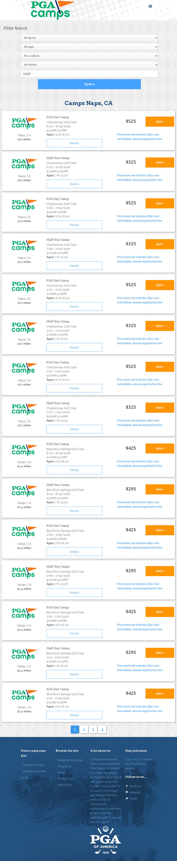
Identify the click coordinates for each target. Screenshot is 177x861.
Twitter (134, 798)
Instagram (135, 792)
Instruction (65, 785)
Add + (160, 121)
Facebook (135, 786)
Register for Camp (70, 760)
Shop (61, 772)
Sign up (129, 759)
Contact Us (65, 778)
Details (74, 143)
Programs (64, 766)
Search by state (33, 765)
